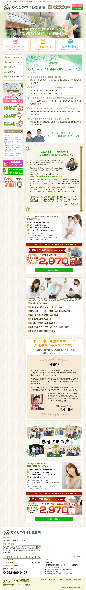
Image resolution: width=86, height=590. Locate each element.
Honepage (69, 587)
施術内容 (68, 580)
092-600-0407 (61, 8)
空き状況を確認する (53, 270)
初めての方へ (52, 580)
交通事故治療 (77, 580)
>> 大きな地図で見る (77, 556)
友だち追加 (78, 8)
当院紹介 (61, 580)
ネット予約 (78, 5)
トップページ (42, 580)
